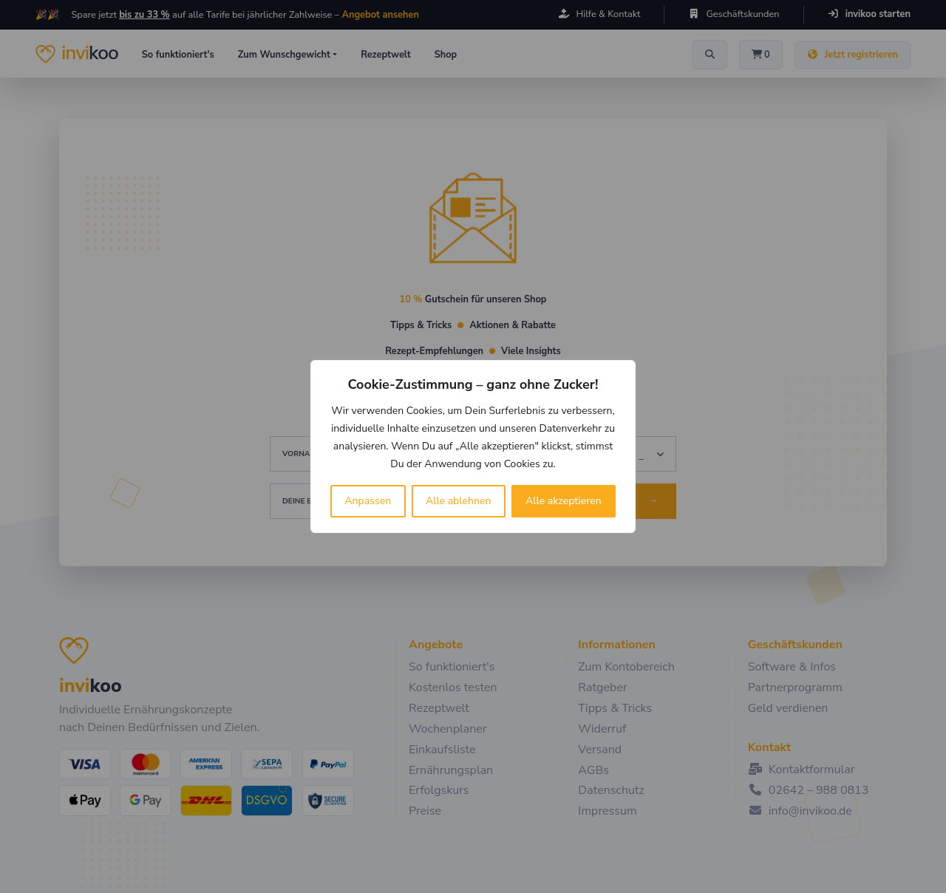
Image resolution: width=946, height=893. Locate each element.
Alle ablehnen (458, 501)
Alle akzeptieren (563, 501)
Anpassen (367, 501)
